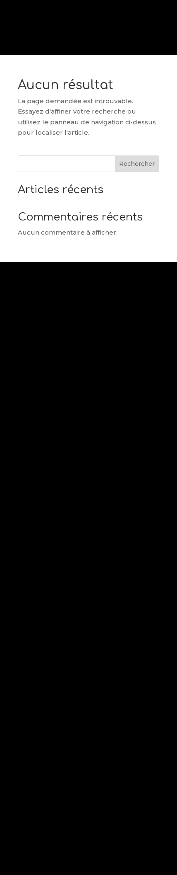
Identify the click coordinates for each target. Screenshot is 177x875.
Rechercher (137, 163)
